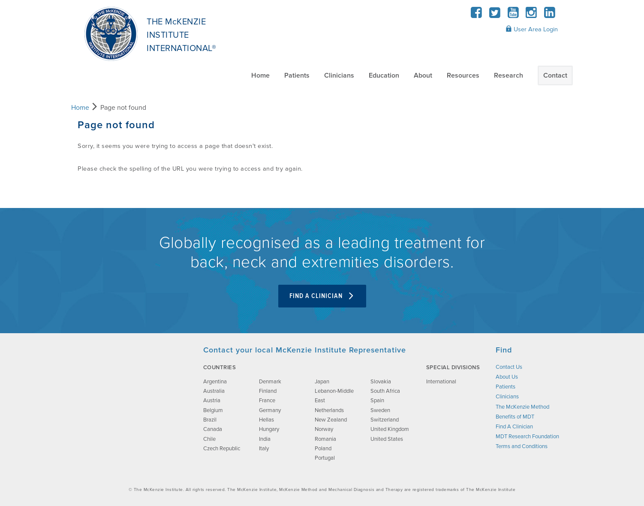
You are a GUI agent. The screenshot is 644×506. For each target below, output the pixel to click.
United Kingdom (389, 429)
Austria (211, 400)
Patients (297, 75)
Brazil (210, 419)
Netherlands (329, 410)
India (265, 439)
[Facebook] (476, 15)
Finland (268, 391)
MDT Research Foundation (527, 436)
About (423, 75)
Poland (323, 448)
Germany (270, 410)
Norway (324, 429)
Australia (214, 391)
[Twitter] (495, 15)
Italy (264, 448)
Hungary (269, 429)
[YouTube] (513, 15)
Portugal (325, 458)
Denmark (270, 381)
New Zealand (331, 419)
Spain (377, 400)
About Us (507, 376)
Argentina (215, 381)
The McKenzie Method (522, 407)
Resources (463, 75)
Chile (209, 439)
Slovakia (380, 381)
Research (508, 75)
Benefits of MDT (515, 416)
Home (260, 75)
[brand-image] (132, 388)
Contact (555, 75)
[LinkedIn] (549, 15)
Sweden (380, 410)
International (441, 381)
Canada (212, 429)
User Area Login (532, 29)
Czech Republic (221, 448)
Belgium (213, 410)
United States (386, 439)
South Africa (385, 391)
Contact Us (509, 367)
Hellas (266, 419)
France (267, 400)
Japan (322, 381)
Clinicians (339, 75)
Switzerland (384, 419)
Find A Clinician (322, 296)
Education (384, 75)
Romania (325, 439)
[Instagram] (531, 15)
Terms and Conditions (522, 446)
